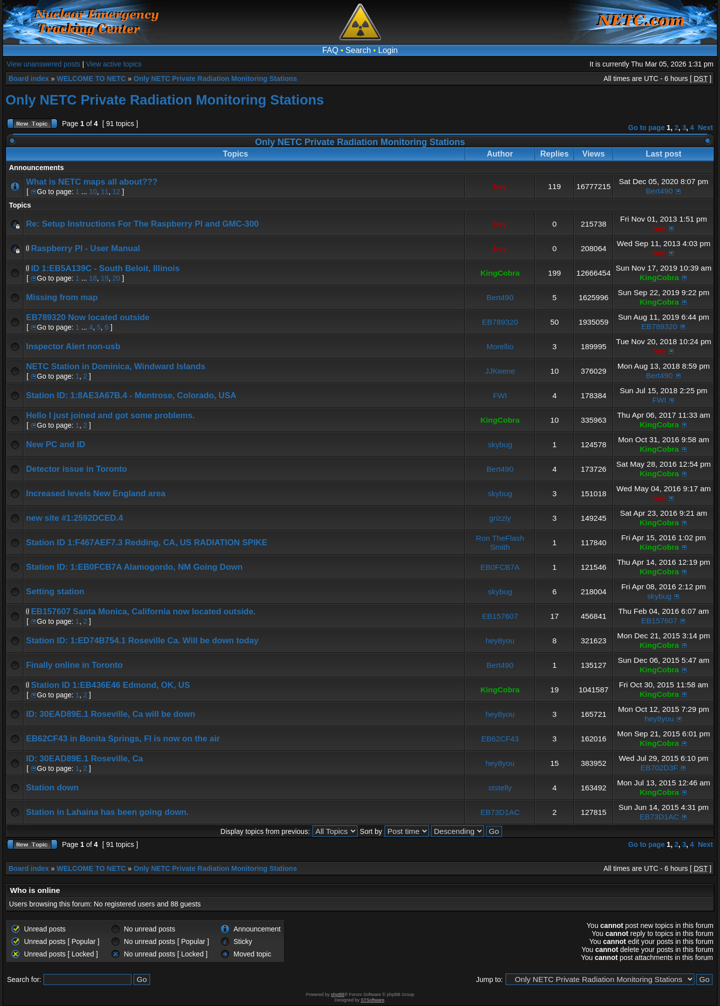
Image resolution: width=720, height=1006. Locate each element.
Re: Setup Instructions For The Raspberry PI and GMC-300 (142, 224)
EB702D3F (659, 767)
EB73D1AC (500, 812)
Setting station (55, 591)
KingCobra (500, 273)
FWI (500, 395)
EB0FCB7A (500, 567)
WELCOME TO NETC (91, 79)
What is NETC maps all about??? (92, 182)
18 (93, 278)
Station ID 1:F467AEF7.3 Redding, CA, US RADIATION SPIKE (147, 542)
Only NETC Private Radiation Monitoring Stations (215, 79)
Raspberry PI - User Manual (85, 248)
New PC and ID (55, 444)
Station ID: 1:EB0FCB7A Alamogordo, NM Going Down (134, 567)
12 (116, 192)
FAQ (330, 50)
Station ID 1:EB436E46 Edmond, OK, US (110, 685)
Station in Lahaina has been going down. (107, 812)
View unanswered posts (43, 64)
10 (93, 192)
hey (500, 186)
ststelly (500, 787)
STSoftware (372, 999)
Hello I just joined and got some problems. (110, 415)
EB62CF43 (499, 738)
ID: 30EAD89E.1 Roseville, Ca (84, 758)
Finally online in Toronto (74, 665)
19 (104, 278)
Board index (28, 79)
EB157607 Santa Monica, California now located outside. (143, 611)
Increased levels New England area (96, 493)
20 (116, 278)
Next (705, 128)
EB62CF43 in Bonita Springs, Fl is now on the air (123, 738)
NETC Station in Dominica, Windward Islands (116, 366)
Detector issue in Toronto (76, 469)
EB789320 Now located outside (88, 317)
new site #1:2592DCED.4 (74, 518)
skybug (500, 444)
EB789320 (500, 322)
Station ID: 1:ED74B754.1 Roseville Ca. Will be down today (142, 640)
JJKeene (500, 371)
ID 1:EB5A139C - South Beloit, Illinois (105, 268)
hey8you (500, 640)
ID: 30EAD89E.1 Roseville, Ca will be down (111, 714)
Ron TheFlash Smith (500, 542)
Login (388, 50)
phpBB (337, 994)
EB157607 (500, 616)
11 (104, 192)
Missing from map (62, 297)
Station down (52, 787)
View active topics (114, 64)
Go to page (646, 128)
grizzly (500, 518)
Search (358, 50)
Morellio (500, 346)
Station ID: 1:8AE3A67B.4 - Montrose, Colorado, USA (131, 395)
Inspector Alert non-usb (73, 346)
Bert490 (659, 191)
